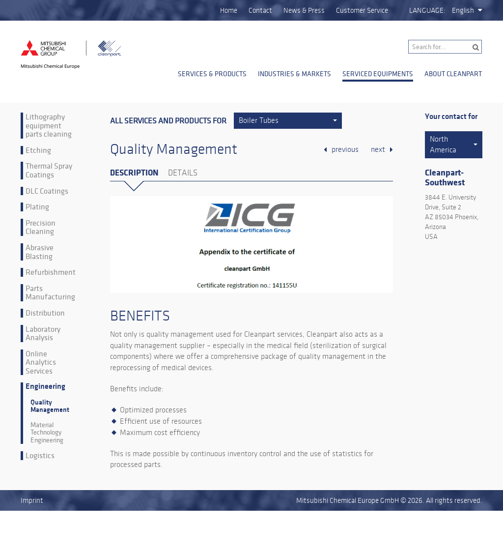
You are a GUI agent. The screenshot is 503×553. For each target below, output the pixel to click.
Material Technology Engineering (46, 432)
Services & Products (212, 73)
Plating (37, 207)
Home (228, 10)
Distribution (45, 313)
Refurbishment (51, 272)
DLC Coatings (47, 191)
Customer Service (362, 10)
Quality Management (49, 406)
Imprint (32, 500)
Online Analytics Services (41, 362)
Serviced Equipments (377, 73)
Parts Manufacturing (50, 292)
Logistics (40, 455)
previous (345, 149)
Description (134, 172)
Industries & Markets (294, 73)
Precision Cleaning (41, 227)
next (378, 149)
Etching (38, 150)
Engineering (45, 386)
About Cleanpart (453, 73)
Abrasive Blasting (40, 252)
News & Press (304, 10)
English (463, 10)
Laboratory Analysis (43, 333)
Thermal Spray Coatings (49, 170)
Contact (260, 10)
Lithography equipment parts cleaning (49, 126)
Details (182, 173)
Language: (427, 10)
